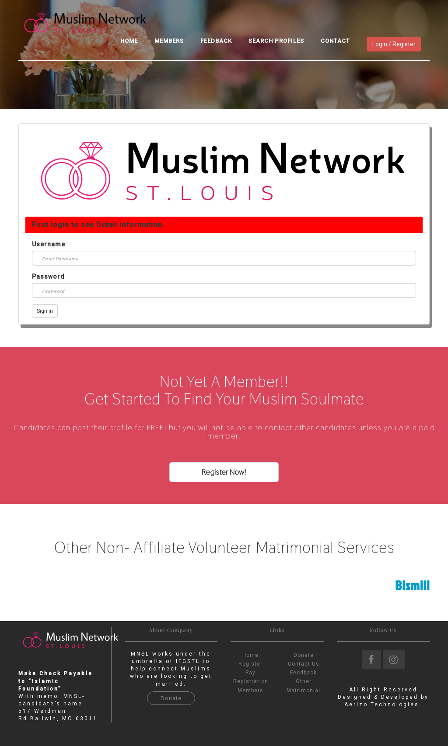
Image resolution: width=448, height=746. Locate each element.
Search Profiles (276, 41)
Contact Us (303, 664)
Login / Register (394, 44)
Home (129, 41)
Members (169, 41)
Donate (171, 698)
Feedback (216, 41)
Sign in (45, 311)
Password (48, 276)
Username (48, 244)
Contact (335, 41)
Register (250, 664)
